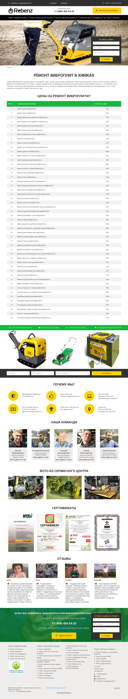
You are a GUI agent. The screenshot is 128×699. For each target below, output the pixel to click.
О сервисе (53, 3)
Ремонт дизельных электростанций (50, 668)
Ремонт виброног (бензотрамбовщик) (72, 667)
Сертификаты (97, 18)
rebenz (98, 676)
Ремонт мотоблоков (16, 649)
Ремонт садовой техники (18, 18)
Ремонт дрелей (101, 659)
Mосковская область (64, 693)
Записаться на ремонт (107, 10)
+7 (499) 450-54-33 (64, 11)
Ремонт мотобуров (45, 675)
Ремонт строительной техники (42, 18)
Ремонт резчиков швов (46, 678)
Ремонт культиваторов (17, 658)
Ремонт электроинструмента (67, 18)
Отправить (106, 59)
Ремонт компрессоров (46, 673)
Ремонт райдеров (16, 651)
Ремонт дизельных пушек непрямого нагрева (46, 661)
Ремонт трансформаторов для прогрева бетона (76, 658)
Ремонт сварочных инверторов (77, 650)
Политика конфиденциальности (56, 508)
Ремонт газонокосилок (17, 656)
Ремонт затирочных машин (47, 671)
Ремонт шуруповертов (103, 663)
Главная (9, 67)
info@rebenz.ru (101, 679)
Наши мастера (85, 18)
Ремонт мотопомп (73, 652)
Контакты (116, 18)
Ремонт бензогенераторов (76, 661)
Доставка (107, 18)
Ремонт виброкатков (74, 664)
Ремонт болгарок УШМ (103, 656)
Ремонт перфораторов (103, 661)
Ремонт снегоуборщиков (18, 654)
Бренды (64, 3)
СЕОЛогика (11, 511)
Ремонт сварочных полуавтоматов (78, 655)
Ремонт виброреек (45, 649)
